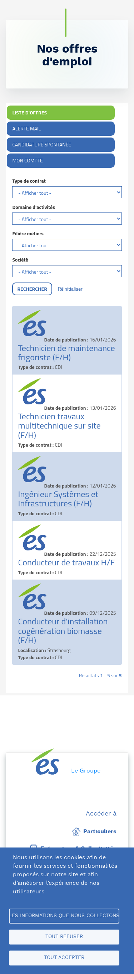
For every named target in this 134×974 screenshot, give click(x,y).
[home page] (45, 761)
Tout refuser (64, 936)
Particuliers (94, 831)
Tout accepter (64, 957)
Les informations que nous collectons (64, 915)
